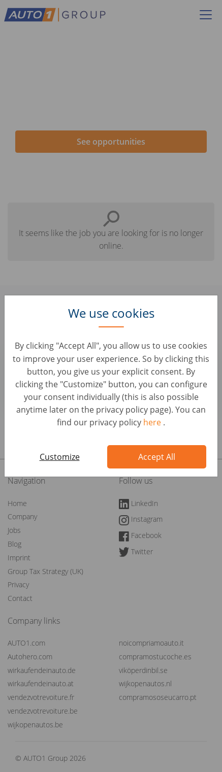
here (153, 422)
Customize (60, 456)
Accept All (156, 456)
